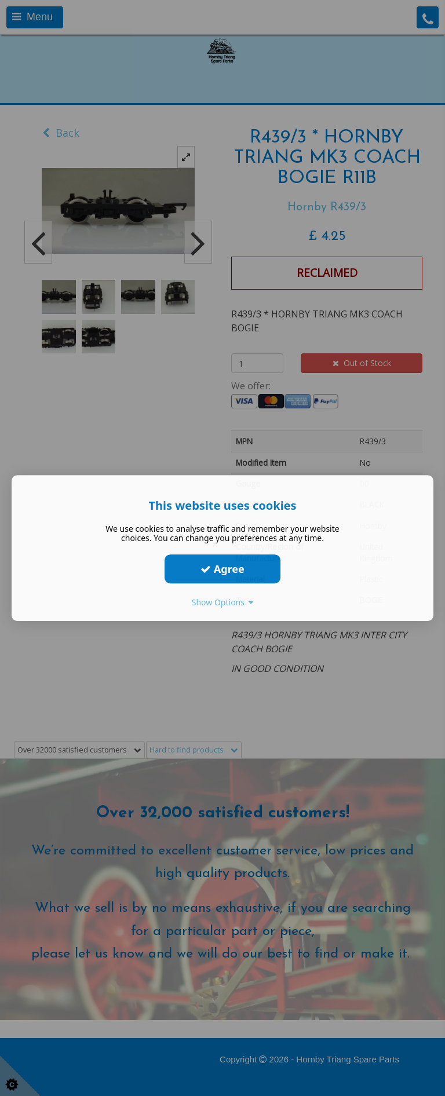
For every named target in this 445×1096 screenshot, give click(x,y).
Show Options (223, 602)
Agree (222, 569)
